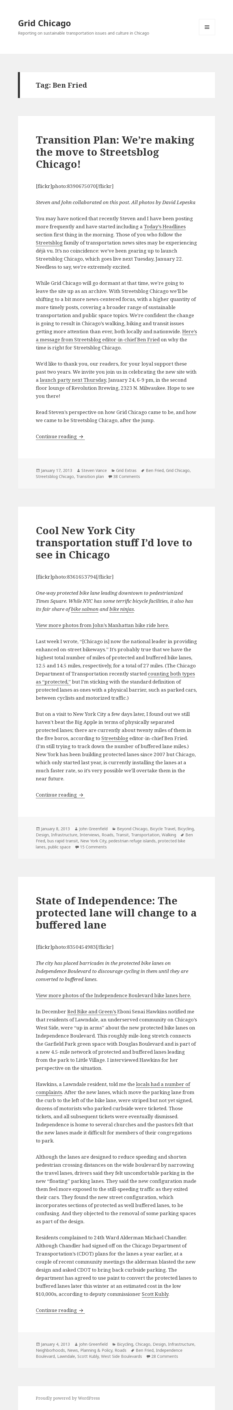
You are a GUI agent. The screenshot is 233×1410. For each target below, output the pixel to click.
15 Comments (93, 847)
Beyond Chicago (132, 828)
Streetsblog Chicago (55, 476)
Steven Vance (94, 470)
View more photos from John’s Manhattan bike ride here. (102, 625)
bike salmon (84, 609)
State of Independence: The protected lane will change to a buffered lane (116, 912)
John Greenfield (93, 828)
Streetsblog (49, 242)
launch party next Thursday (73, 379)
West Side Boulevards (121, 1356)
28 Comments (164, 1356)
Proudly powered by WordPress (68, 1398)
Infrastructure (64, 834)
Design (42, 834)
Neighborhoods (50, 1350)
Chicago (142, 1344)
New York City (93, 841)
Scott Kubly (155, 1294)
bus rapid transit (62, 841)
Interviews (89, 834)
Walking (169, 834)
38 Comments (126, 476)
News (72, 1350)
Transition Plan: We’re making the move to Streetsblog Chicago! (115, 152)
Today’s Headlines (165, 226)
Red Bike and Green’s (92, 1011)
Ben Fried (155, 470)
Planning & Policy (96, 1350)
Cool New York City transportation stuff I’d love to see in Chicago (114, 542)
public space (59, 847)
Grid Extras (126, 470)
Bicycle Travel (162, 828)
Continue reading (60, 436)
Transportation (145, 834)
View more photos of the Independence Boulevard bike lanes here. (113, 995)
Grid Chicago (44, 23)
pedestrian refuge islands (132, 841)
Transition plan (90, 476)
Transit (122, 834)
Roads (107, 834)
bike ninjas (121, 609)
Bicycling (186, 828)
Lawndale (66, 1356)
